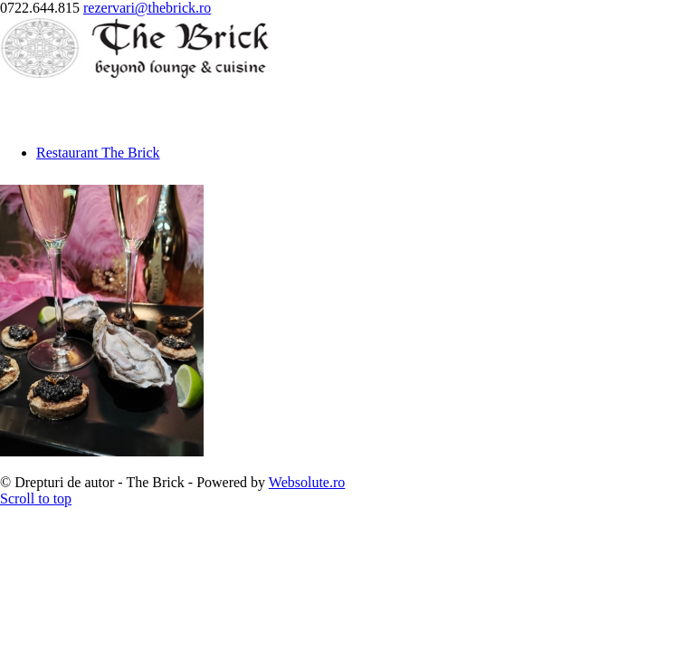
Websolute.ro (307, 482)
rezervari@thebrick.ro (147, 7)
